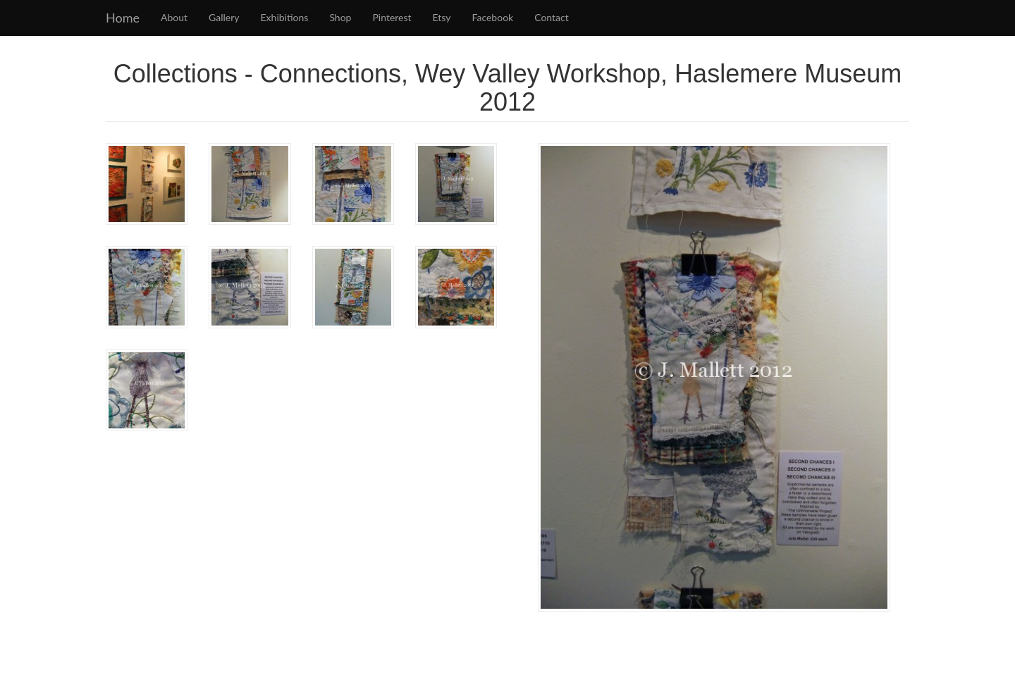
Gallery (224, 17)
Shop (340, 17)
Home (123, 17)
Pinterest (391, 17)
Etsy (442, 17)
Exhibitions (285, 17)
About (174, 17)
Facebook (493, 17)
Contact (551, 17)
